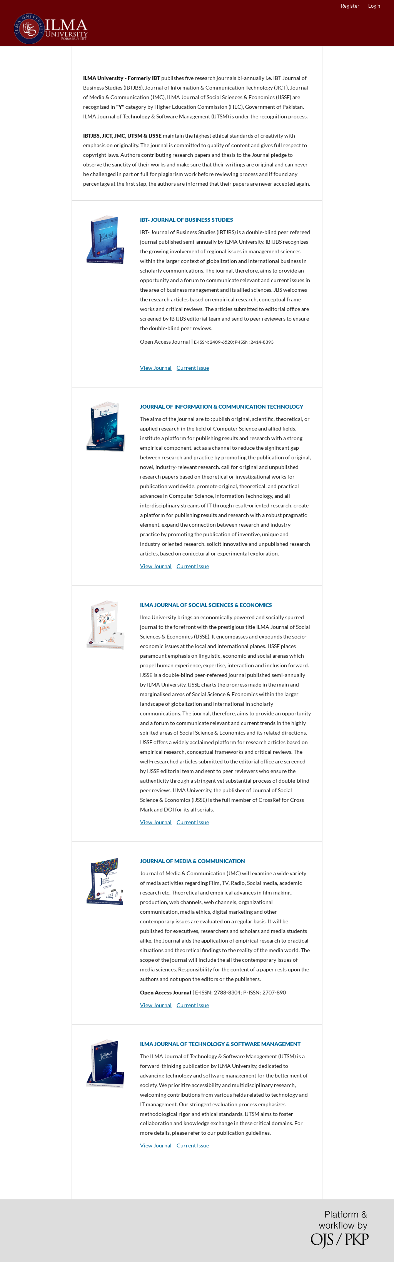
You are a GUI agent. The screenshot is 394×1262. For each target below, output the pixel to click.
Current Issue (193, 367)
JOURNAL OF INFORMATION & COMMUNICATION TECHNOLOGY (221, 406)
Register (350, 6)
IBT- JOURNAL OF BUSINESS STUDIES (186, 219)
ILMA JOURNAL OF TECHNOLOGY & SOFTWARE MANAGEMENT (220, 1044)
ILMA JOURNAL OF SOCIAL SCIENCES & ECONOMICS (206, 605)
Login (374, 6)
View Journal (156, 367)
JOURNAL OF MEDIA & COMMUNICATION (192, 861)
